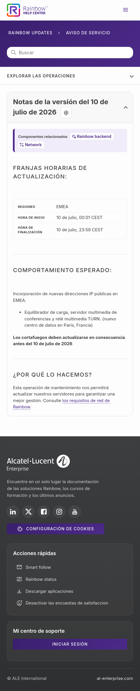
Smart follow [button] (38, 567)
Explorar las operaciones (41, 75)
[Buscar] (70, 52)
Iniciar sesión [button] (70, 644)
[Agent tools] (66, 112)
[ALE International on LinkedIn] (13, 512)
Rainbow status (40, 579)
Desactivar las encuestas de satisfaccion (66, 603)
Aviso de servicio (88, 32)
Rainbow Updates (30, 32)
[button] (70, 107)
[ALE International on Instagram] (59, 512)
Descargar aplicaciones (49, 591)
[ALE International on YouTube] (75, 512)
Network (33, 144)
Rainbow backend (94, 136)
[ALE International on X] (28, 512)
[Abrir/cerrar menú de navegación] (125, 10)
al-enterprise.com (115, 678)
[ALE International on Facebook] (44, 512)
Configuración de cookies (60, 528)
